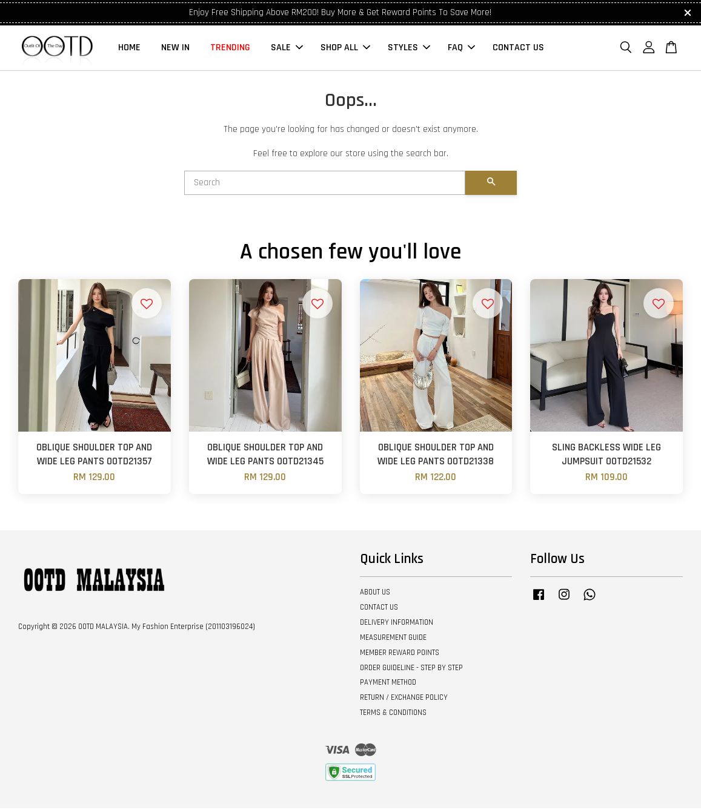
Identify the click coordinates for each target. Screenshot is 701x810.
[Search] (324, 185)
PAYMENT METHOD (388, 685)
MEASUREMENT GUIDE (393, 639)
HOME (129, 48)
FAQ (461, 48)
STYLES (409, 48)
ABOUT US (375, 594)
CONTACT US (518, 48)
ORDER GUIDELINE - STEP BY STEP (411, 669)
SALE (287, 48)
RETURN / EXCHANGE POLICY (404, 699)
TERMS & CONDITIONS (393, 714)
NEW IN (175, 48)
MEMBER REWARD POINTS (399, 654)
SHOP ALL (345, 48)
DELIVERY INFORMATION (396, 624)
